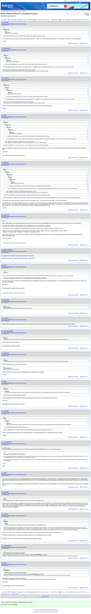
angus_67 (6, 215)
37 (83, 19)
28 (67, 19)
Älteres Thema (15, 593)
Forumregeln (54, 610)
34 (78, 19)
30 (71, 19)
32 (74, 19)
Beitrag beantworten (74, 43)
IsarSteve (6, 22)
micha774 (13, 16)
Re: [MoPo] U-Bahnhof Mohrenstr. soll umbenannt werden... (14, 24)
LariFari (5, 514)
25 (37, 19)
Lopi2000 (6, 492)
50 (39, 19)
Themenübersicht (13, 19)
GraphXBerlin (7, 545)
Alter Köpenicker (8, 331)
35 (79, 19)
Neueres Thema (6, 593)
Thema (20, 11)
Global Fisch (7, 48)
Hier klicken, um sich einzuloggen (9, 604)
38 (85, 19)
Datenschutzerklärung (45, 610)
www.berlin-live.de (55, 449)
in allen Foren (46, 19)
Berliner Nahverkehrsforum (12, 11)
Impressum (36, 610)
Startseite (3, 11)
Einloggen (74, 1)
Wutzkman (6, 300)
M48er (5, 473)
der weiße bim (7, 442)
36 (81, 19)
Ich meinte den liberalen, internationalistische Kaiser (26, 105)
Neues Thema (23, 19)
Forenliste (5, 19)
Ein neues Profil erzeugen (84, 1)
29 (69, 19)
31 (72, 19)
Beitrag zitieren (85, 43)
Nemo (5, 115)
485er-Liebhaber (8, 250)
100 (41, 19)
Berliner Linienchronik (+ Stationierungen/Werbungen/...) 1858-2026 (18, 258)
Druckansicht (46, 596)
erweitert (88, 15)
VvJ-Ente (6, 318)
